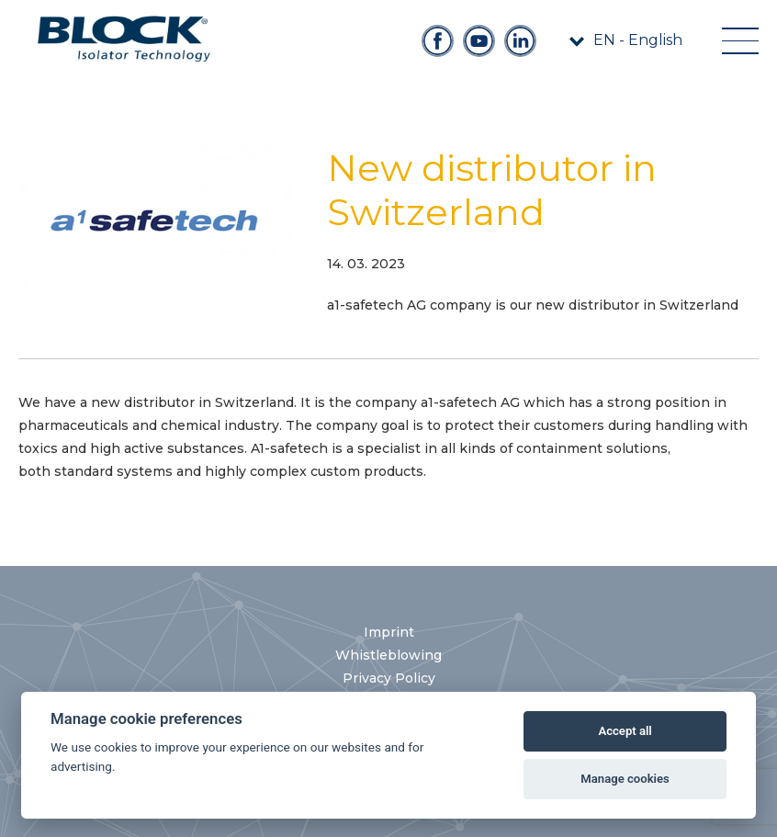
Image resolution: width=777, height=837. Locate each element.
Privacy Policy (389, 678)
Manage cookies (624, 779)
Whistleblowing (388, 655)
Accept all (624, 731)
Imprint (389, 632)
